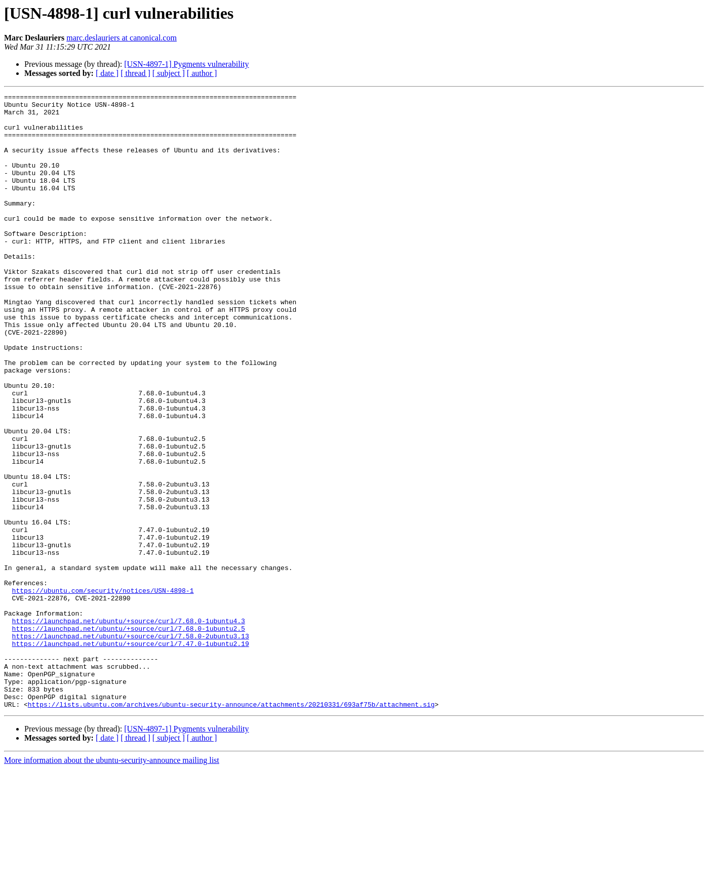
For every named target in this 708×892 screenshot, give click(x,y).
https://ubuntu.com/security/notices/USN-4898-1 (103, 690)
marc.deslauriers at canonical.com (121, 37)
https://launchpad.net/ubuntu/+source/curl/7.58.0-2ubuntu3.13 (130, 745)
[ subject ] (168, 73)
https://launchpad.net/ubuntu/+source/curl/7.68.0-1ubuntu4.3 (128, 727)
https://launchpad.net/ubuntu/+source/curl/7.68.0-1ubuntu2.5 (128, 736)
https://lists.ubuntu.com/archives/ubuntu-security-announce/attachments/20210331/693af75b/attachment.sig (231, 827)
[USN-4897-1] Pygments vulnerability (186, 64)
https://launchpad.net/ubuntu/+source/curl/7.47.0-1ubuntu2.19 (130, 754)
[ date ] (107, 73)
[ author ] (202, 73)
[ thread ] (135, 73)
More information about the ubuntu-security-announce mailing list (111, 883)
